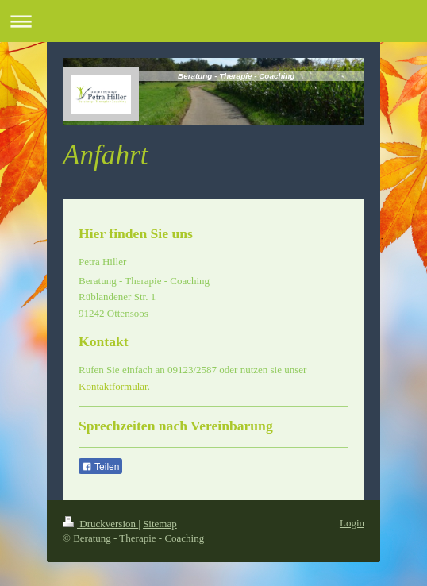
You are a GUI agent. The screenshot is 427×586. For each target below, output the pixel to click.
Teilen (100, 466)
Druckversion (100, 524)
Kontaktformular (113, 386)
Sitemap (160, 524)
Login (352, 523)
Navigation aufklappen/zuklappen (213, 21)
